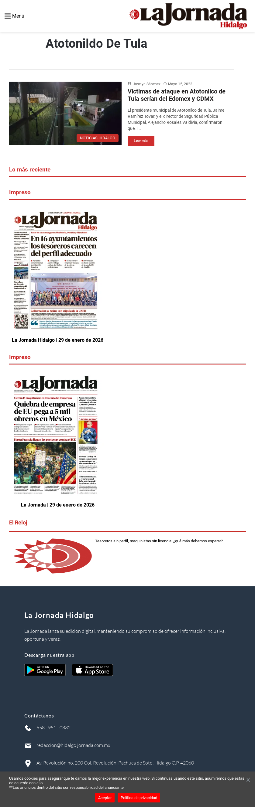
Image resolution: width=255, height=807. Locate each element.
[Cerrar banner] (248, 780)
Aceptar (105, 797)
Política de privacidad (139, 797)
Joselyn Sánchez (146, 84)
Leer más (141, 141)
